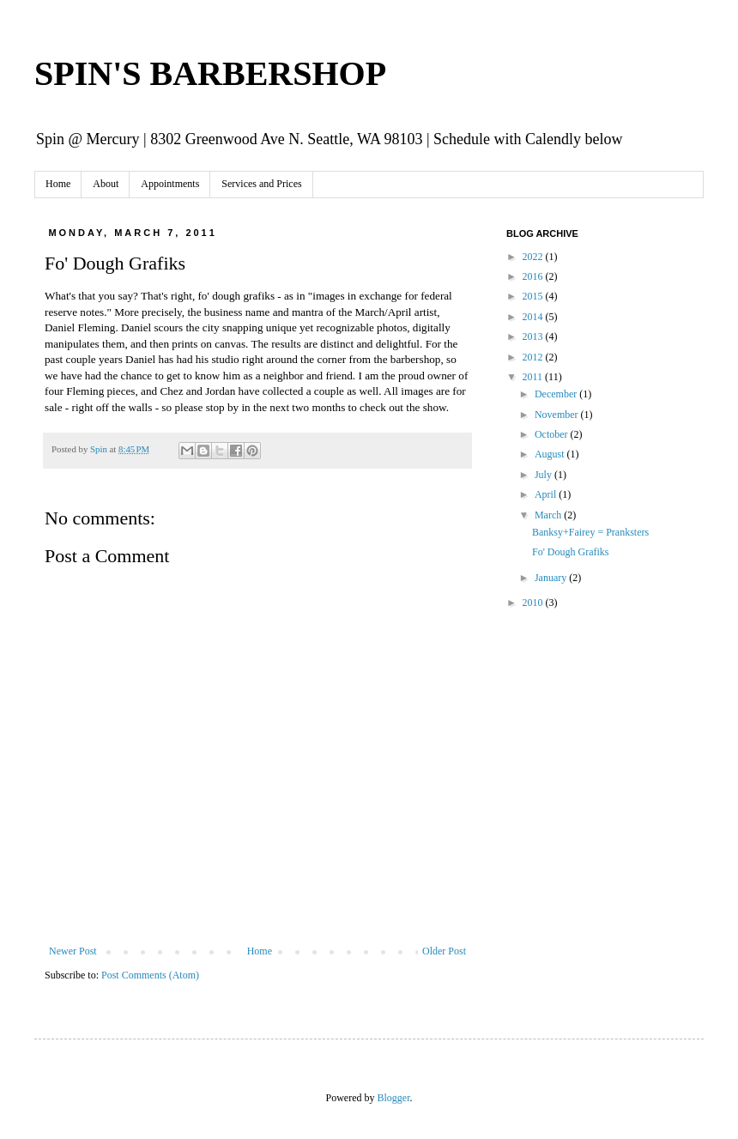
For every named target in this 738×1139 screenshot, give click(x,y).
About (105, 184)
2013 (534, 336)
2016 (534, 276)
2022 (534, 257)
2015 (534, 296)
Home (57, 184)
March (549, 515)
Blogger (394, 1098)
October (553, 434)
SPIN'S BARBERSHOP (210, 73)
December (557, 394)
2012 (534, 357)
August (551, 454)
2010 (534, 603)
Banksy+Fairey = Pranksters (590, 532)
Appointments (170, 184)
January (552, 578)
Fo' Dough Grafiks (570, 552)
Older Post (444, 951)
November (558, 415)
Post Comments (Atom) (150, 975)
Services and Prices (261, 184)
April (547, 494)
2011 (534, 377)
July (544, 475)
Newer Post (73, 951)
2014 (534, 317)
